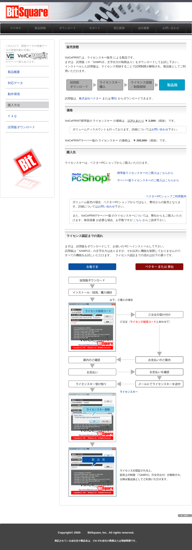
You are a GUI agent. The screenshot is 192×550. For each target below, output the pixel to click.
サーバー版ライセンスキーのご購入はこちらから (148, 180)
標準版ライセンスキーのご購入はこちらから (145, 173)
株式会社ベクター (90, 98)
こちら (137, 220)
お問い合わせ (159, 129)
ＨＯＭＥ (15, 28)
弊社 (114, 98)
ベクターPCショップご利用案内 (166, 196)
